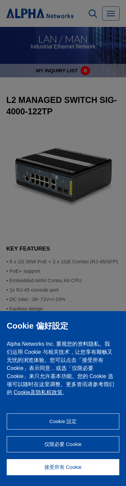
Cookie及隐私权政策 (37, 392)
